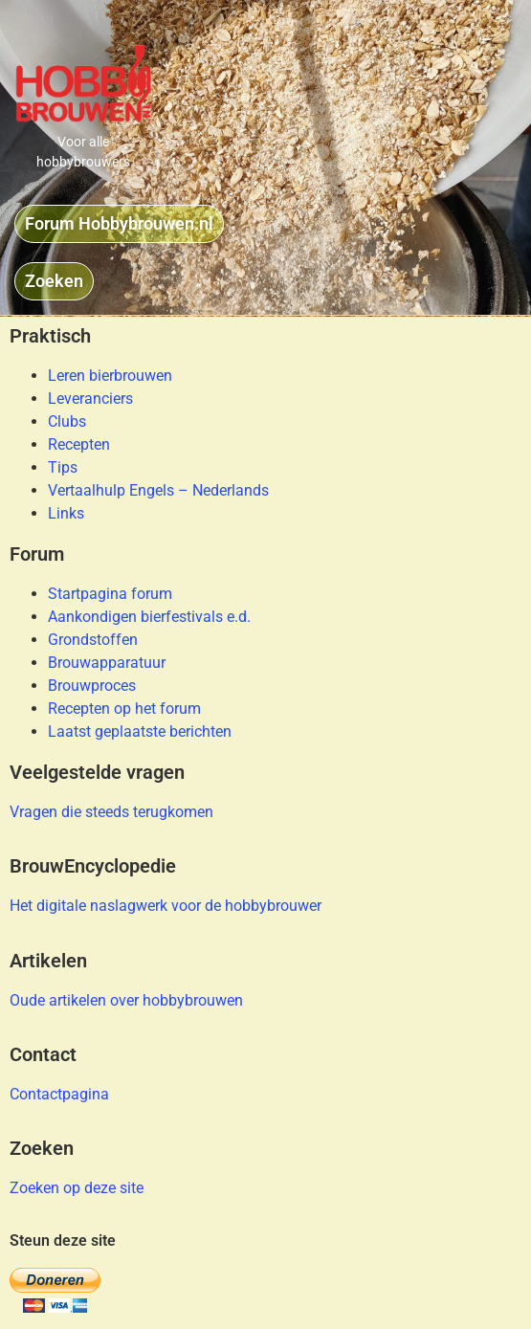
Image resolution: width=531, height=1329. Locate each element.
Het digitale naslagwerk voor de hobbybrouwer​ (165, 906)
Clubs (67, 421)
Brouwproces (92, 685)
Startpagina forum (110, 594)
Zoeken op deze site (77, 1188)
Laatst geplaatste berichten (140, 731)
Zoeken (42, 1148)
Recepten (79, 444)
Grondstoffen (93, 640)
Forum (37, 554)
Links (66, 513)
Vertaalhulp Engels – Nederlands (158, 490)
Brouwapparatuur (107, 662)
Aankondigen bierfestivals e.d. (149, 617)
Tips (62, 467)
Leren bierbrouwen (110, 375)
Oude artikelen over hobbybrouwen (126, 1000)
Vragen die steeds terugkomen (111, 812)
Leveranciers (90, 398)
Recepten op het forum (124, 708)
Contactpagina (59, 1094)
